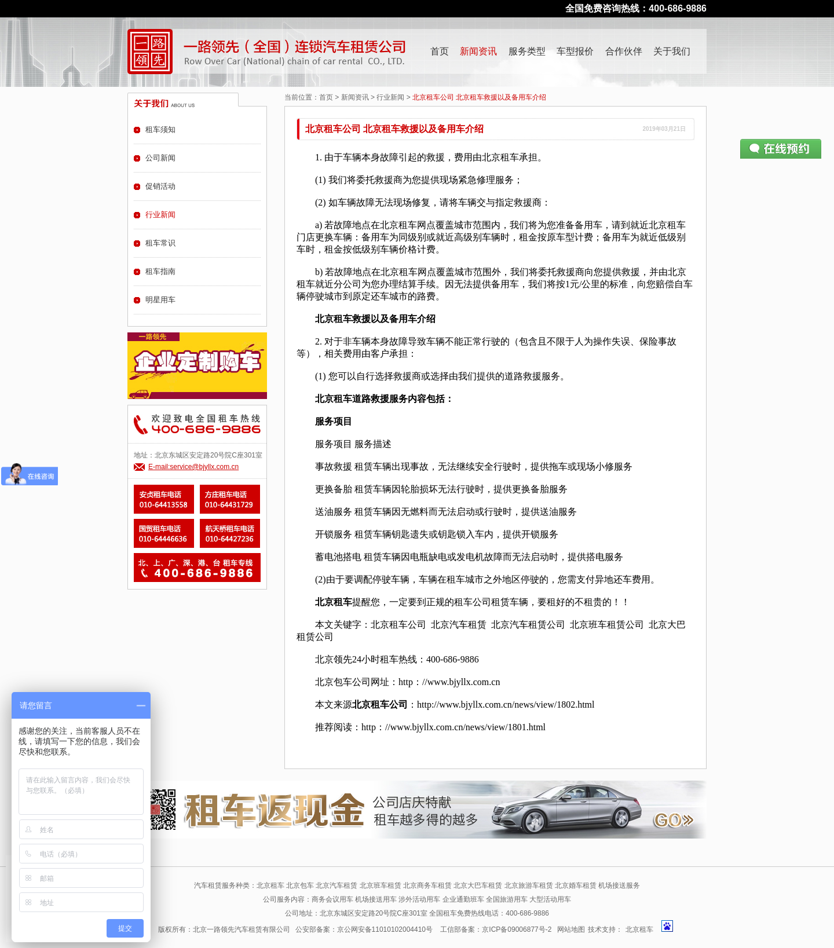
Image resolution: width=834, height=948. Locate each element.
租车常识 (160, 243)
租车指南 (160, 271)
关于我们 (671, 51)
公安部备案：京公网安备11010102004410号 (364, 929)
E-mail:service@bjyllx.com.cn (193, 467)
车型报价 (575, 51)
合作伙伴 (623, 51)
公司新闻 (160, 157)
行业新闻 (390, 97)
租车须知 (160, 129)
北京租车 (639, 929)
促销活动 (160, 186)
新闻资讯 (478, 51)
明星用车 (160, 299)
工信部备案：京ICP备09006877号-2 (495, 929)
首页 (439, 51)
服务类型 (527, 51)
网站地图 (571, 929)
